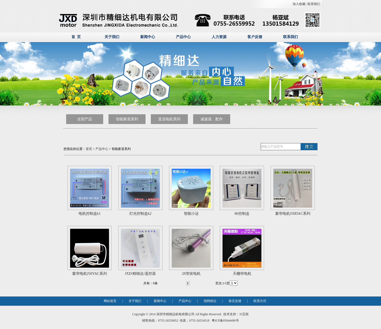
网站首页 (110, 301)
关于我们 (112, 37)
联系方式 (259, 301)
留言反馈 (235, 301)
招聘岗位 (210, 301)
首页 (89, 149)
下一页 (197, 283)
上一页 (178, 283)
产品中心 (183, 37)
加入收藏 (299, 4)
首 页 (76, 37)
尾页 (209, 283)
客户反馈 (254, 37)
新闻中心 (147, 37)
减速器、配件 (212, 119)
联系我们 (313, 4)
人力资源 (219, 37)
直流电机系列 (169, 119)
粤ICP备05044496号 (225, 320)
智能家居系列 (127, 119)
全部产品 (84, 119)
